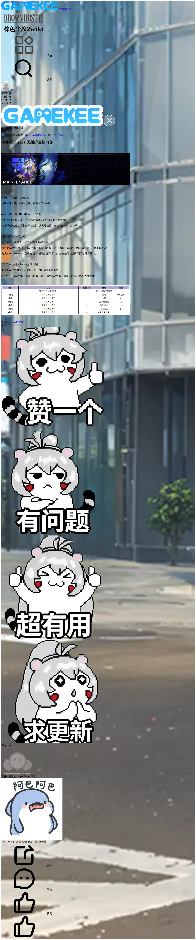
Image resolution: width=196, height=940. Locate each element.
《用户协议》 (58, 135)
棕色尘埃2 (18, 322)
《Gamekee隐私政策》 (36, 135)
